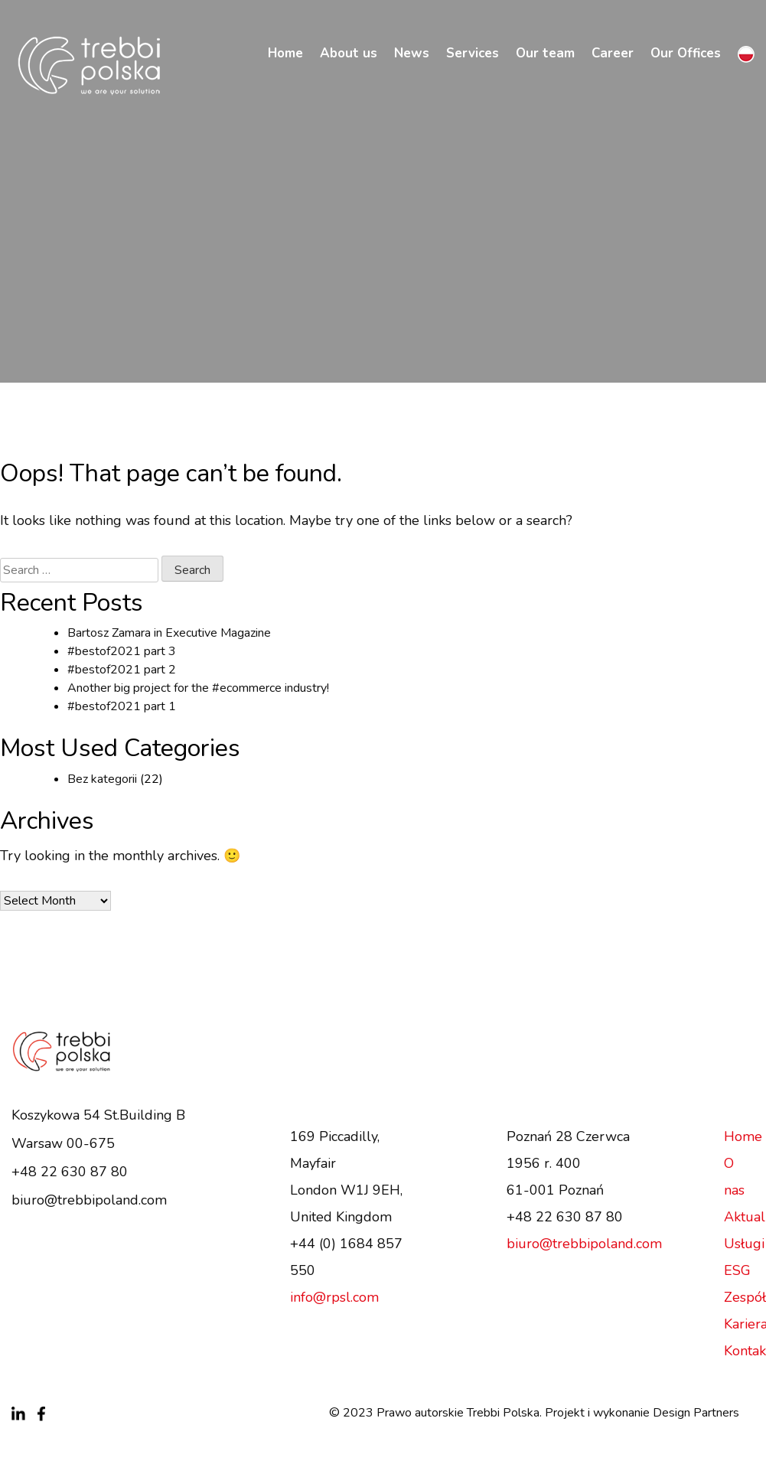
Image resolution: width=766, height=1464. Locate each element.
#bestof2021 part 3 (121, 651)
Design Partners (696, 1412)
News (411, 53)
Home (285, 53)
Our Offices (685, 53)
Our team (545, 53)
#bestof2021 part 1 (121, 706)
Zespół (745, 1297)
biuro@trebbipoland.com (89, 1200)
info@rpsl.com (334, 1297)
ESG (737, 1270)
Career (613, 53)
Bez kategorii (102, 779)
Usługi (744, 1243)
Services (472, 53)
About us (348, 53)
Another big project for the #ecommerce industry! (198, 688)
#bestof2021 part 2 (121, 669)
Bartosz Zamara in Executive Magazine (169, 632)
